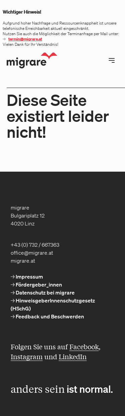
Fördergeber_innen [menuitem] (38, 284)
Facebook (84, 346)
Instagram (27, 356)
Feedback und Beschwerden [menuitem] (49, 316)
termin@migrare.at (25, 39)
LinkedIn (73, 356)
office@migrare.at (32, 252)
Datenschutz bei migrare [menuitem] (45, 292)
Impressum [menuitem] (29, 276)
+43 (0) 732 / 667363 (35, 244)
